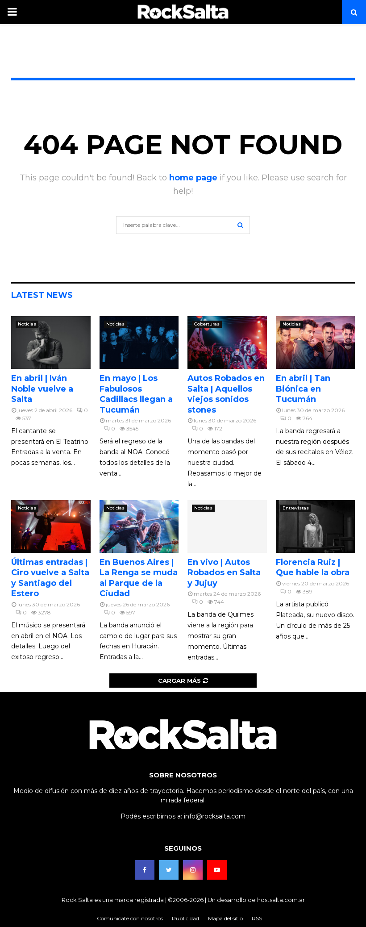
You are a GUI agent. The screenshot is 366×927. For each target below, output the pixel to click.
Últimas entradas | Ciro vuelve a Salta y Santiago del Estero (50, 577)
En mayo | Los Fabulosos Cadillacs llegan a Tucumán (136, 393)
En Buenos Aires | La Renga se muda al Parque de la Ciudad (139, 577)
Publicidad (185, 918)
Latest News (42, 295)
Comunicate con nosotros (130, 918)
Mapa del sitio (225, 918)
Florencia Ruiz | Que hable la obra (312, 567)
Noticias (27, 324)
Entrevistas (296, 508)
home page (193, 178)
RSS (257, 918)
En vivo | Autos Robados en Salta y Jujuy (224, 572)
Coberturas (207, 324)
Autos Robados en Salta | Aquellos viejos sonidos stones (226, 393)
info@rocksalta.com (214, 816)
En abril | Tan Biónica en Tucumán (303, 388)
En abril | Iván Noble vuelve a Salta (42, 388)
